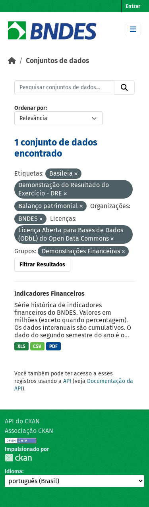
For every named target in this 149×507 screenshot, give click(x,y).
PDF (53, 346)
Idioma (13, 471)
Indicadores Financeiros (49, 293)
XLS (21, 346)
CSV (37, 346)
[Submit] (124, 87)
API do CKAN (22, 421)
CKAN (18, 457)
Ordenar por (30, 108)
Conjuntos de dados (57, 61)
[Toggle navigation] (133, 29)
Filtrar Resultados (42, 264)
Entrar (133, 6)
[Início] (12, 61)
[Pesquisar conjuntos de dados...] (64, 87)
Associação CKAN (29, 430)
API (67, 381)
